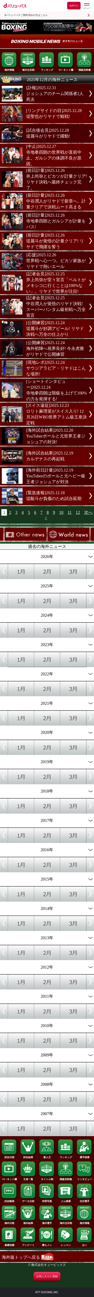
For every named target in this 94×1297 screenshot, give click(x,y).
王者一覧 (28, 1178)
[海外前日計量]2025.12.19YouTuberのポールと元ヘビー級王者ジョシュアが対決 (55, 476)
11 (70, 512)
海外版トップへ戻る (28, 1257)
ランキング (47, 68)
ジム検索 (65, 1200)
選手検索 (84, 1156)
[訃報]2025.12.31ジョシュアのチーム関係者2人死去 (54, 93)
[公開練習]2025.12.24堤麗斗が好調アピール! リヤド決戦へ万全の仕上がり (55, 328)
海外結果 (28, 1221)
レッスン (65, 1243)
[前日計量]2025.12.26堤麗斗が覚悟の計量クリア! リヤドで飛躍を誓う (55, 241)
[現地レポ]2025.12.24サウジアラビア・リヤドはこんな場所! (56, 368)
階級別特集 (84, 68)
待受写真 (47, 1200)
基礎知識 (9, 1243)
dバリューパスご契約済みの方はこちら (26, 15)
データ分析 (28, 1200)
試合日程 (9, 1156)
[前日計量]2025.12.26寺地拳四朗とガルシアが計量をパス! (56, 221)
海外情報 (9, 68)
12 (78, 512)
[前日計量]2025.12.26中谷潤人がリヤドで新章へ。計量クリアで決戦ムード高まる (56, 201)
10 (61, 512)
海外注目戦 (28, 68)
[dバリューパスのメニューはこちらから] (86, 6)
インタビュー (84, 1178)
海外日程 (9, 1221)
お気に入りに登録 (47, 1276)
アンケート (28, 1243)
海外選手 (47, 1221)
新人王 (47, 1156)
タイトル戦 (47, 1178)
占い (84, 1243)
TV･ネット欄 (65, 68)
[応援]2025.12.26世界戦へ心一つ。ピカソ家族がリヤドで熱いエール (56, 260)
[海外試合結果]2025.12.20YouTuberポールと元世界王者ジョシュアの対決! (55, 436)
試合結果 (28, 1156)
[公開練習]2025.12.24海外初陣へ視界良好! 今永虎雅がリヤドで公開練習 (55, 348)
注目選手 (84, 1200)
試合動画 (9, 1200)
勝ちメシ (47, 1243)
